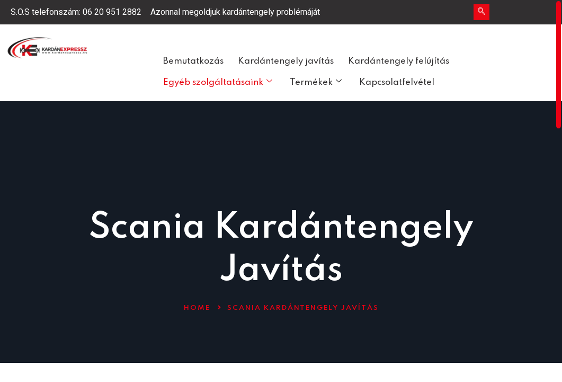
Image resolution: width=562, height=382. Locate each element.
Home (197, 308)
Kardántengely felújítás (398, 61)
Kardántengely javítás (286, 61)
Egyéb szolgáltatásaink (217, 82)
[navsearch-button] (481, 12)
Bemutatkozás (193, 61)
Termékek (316, 82)
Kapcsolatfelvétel (396, 82)
